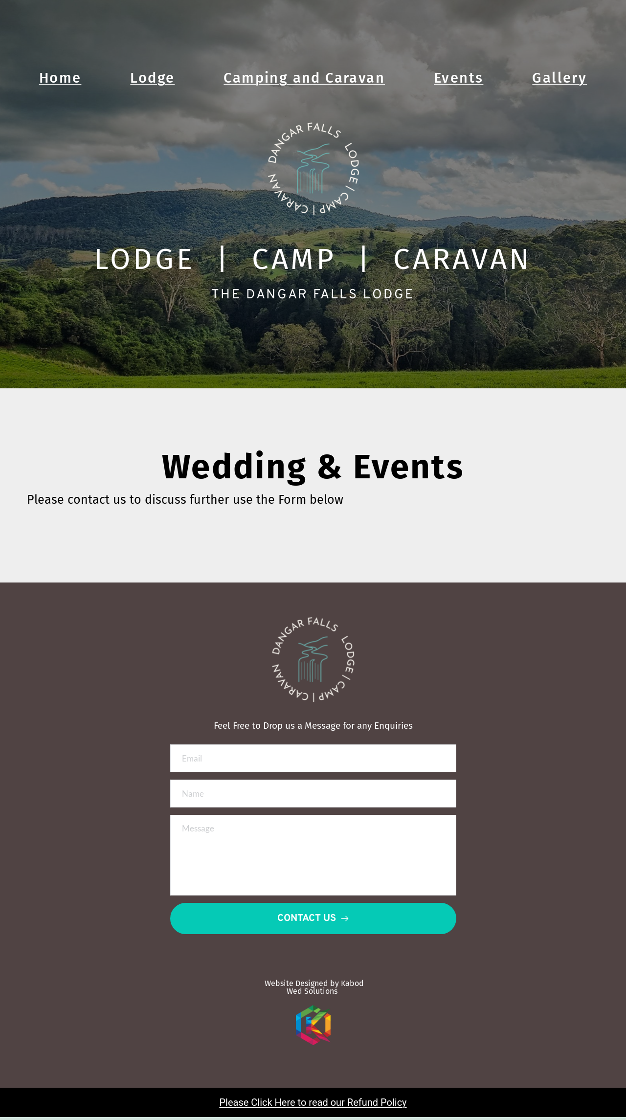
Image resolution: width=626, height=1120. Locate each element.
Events (458, 78)
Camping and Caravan (304, 78)
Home (60, 78)
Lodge (152, 78)
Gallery (559, 78)
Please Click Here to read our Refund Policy (312, 1106)
